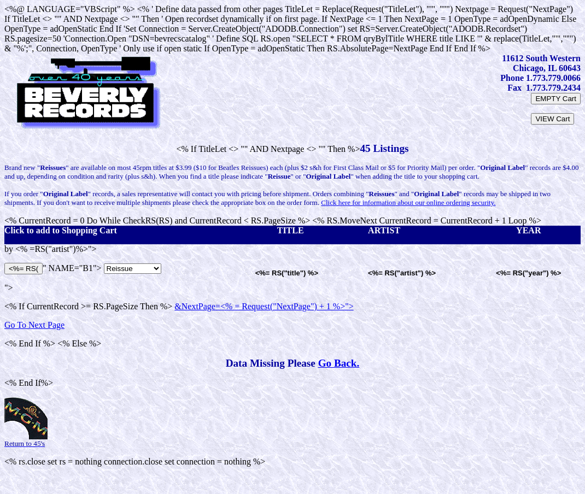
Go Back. (339, 363)
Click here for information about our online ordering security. (408, 202)
